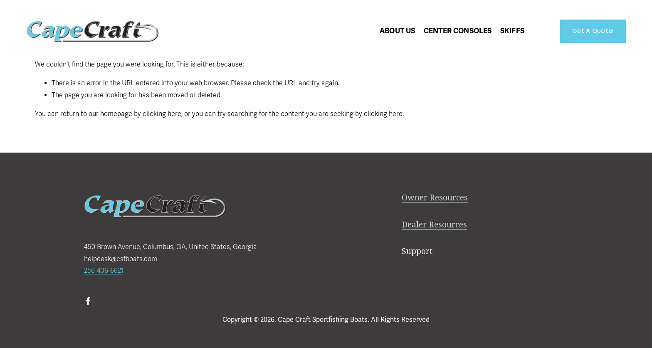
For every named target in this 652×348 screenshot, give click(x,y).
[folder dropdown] (458, 31)
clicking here (162, 114)
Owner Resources (435, 197)
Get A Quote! (593, 31)
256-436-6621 (103, 271)
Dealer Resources (434, 225)
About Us (397, 30)
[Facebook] (88, 301)
